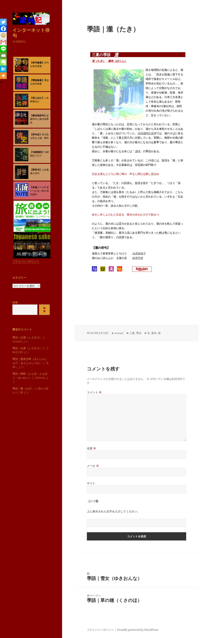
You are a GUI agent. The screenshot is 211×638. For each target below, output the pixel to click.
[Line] (3, 48)
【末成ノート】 (38, 187)
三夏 (132, 333)
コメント (94, 392)
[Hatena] (3, 69)
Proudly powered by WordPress (137, 630)
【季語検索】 (37, 80)
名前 (91, 448)
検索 (15, 302)
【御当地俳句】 (38, 115)
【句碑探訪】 (37, 152)
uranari (119, 333)
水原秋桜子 (139, 253)
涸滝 (137, 151)
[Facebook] (3, 28)
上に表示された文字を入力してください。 (113, 511)
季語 (138, 333)
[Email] (3, 55)
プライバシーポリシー (25, 261)
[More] (3, 75)
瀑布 (153, 333)
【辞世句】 (36, 169)
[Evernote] (3, 62)
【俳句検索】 (37, 62)
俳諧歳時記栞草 (147, 133)
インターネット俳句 (31, 32)
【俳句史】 (36, 134)
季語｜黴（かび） (23, 388)
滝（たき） (98, 61)
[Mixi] (3, 35)
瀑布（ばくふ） (117, 61)
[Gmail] (3, 42)
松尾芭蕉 (137, 258)
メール (93, 466)
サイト (91, 483)
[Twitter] (3, 22)
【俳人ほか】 (37, 97)
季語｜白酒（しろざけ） (27, 337)
